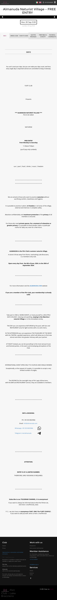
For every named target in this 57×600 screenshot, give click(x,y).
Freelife (52, 589)
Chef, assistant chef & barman (36, 548)
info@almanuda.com (31, 423)
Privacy (4, 548)
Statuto (4, 545)
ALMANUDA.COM (36, 286)
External (32, 573)
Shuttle (31, 570)
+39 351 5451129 (34, 559)
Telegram (18, 433)
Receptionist (33, 545)
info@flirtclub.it (34, 564)
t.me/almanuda (26, 433)
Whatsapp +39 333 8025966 (24, 428)
